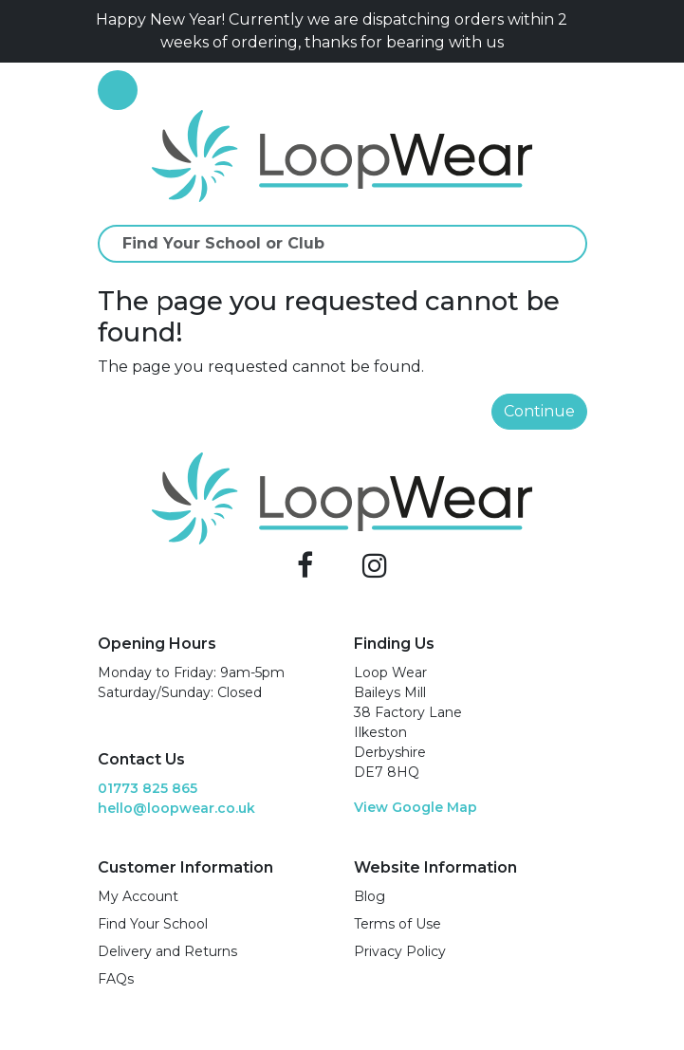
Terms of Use (397, 923)
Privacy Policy (400, 951)
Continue (539, 411)
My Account (138, 896)
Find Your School (153, 923)
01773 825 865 (147, 788)
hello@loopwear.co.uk (176, 808)
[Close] (579, 31)
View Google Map (415, 807)
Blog (369, 896)
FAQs (116, 978)
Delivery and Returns (167, 951)
